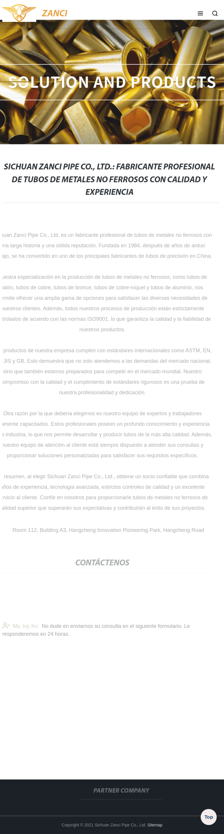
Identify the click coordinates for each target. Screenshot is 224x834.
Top (208, 816)
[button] (200, 14)
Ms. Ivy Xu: (20, 627)
